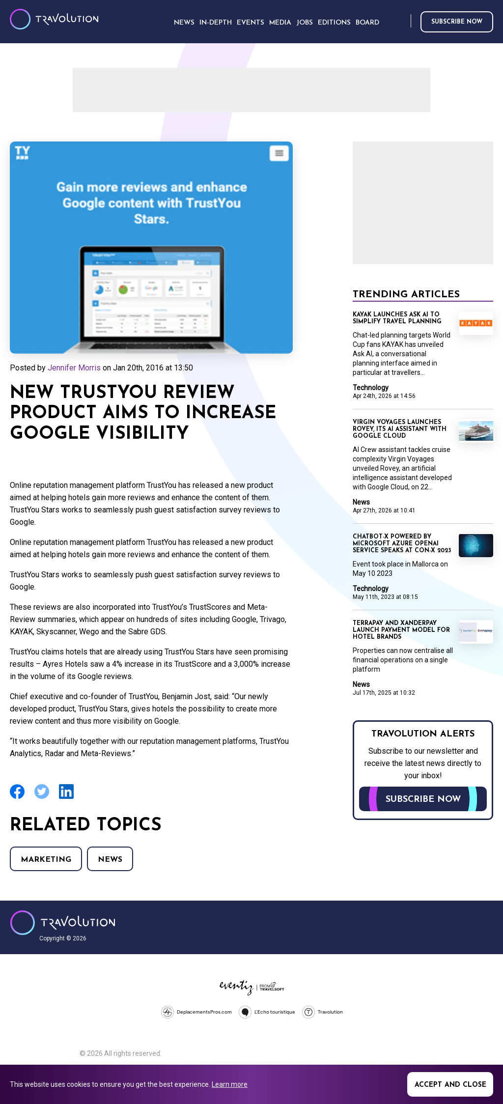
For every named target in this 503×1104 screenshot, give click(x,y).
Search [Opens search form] (401, 21)
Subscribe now (456, 22)
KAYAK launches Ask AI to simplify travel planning (397, 318)
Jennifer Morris (74, 367)
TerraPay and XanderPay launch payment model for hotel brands (401, 630)
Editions (334, 23)
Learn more (230, 1084)
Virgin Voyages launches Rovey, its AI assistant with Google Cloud (400, 429)
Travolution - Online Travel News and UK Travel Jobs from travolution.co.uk (62, 922)
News (110, 860)
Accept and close (450, 1085)
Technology (371, 388)
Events (250, 23)
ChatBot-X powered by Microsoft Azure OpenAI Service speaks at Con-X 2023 (402, 544)
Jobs (304, 23)
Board (367, 23)
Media (280, 23)
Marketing (46, 860)
